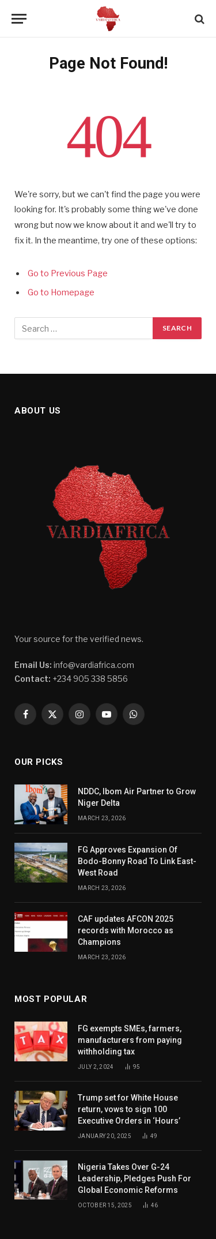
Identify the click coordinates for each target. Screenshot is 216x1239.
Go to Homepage (61, 292)
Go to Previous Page (68, 273)
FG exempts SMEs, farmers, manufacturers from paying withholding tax (130, 1040)
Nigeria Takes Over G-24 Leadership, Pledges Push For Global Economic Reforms (134, 1178)
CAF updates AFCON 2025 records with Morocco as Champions (125, 930)
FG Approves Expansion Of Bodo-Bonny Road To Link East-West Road (137, 861)
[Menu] (19, 19)
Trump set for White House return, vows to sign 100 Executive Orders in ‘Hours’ (130, 1109)
